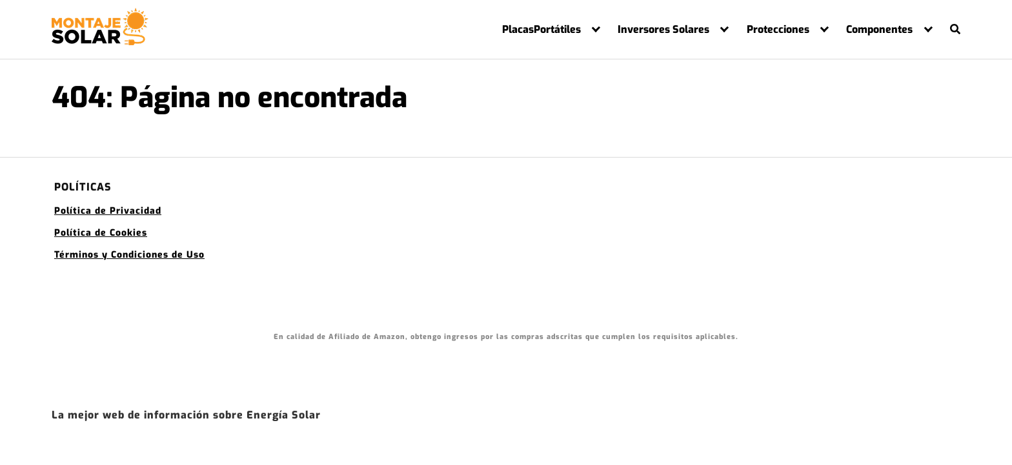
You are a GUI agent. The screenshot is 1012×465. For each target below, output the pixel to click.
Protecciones (778, 29)
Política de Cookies (100, 233)
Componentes (879, 29)
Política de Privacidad (107, 211)
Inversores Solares (663, 29)
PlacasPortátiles (541, 29)
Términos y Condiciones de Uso (129, 255)
